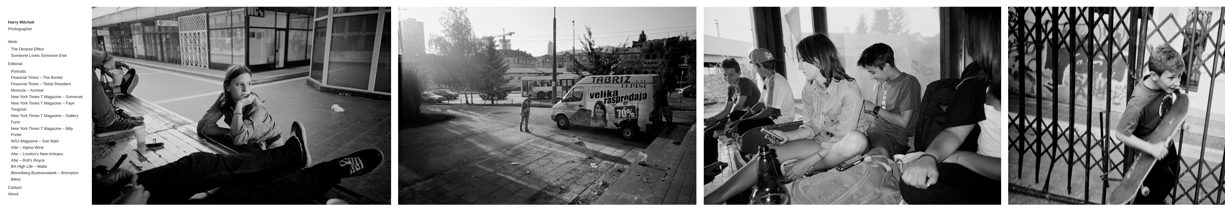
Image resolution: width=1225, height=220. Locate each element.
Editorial (15, 63)
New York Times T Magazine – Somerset (47, 96)
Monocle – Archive (27, 90)
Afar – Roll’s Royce (28, 160)
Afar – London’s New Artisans (37, 154)
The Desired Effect (27, 49)
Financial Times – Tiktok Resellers (41, 84)
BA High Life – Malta (29, 166)
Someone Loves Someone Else (39, 55)
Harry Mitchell (21, 22)
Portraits (18, 71)
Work (12, 41)
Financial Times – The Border (37, 77)
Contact (15, 187)
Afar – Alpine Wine (27, 147)
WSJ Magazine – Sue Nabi (34, 141)
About (13, 194)
